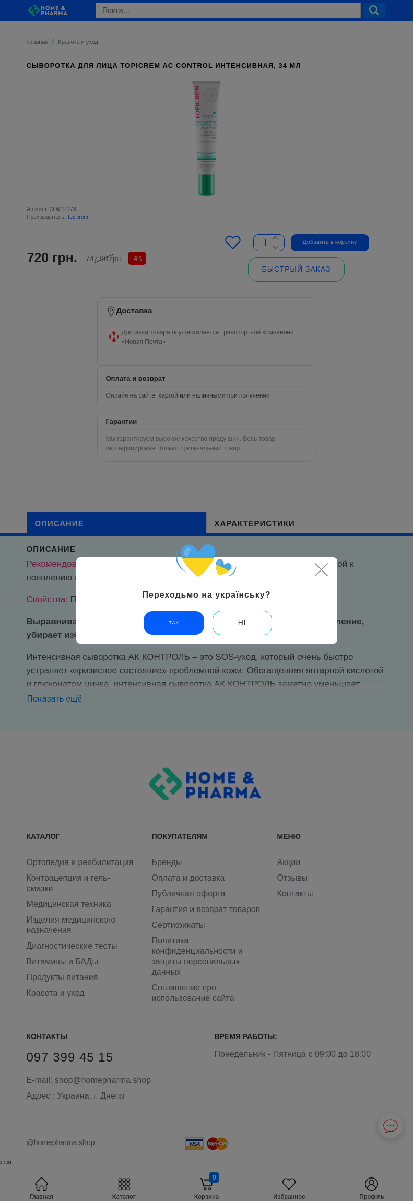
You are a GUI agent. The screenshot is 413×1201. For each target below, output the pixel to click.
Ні (242, 623)
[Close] (321, 569)
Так (174, 622)
